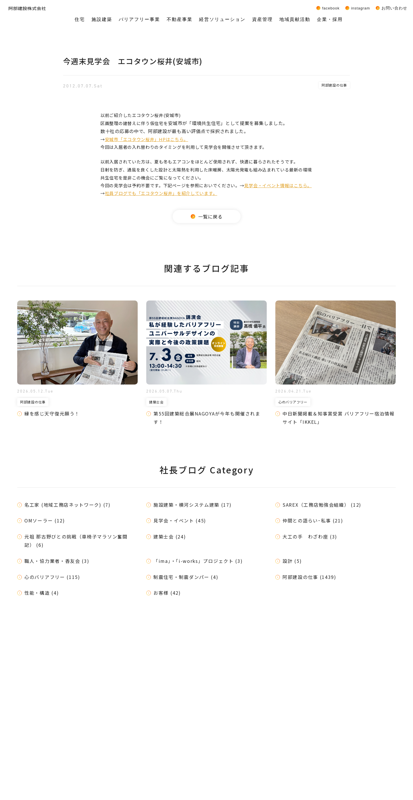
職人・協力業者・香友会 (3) (56, 560)
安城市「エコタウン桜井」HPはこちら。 (146, 139)
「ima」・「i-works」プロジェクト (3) (198, 560)
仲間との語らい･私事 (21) (313, 520)
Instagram (360, 8)
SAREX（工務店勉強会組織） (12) (322, 504)
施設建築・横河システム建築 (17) (192, 504)
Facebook (331, 8)
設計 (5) (292, 560)
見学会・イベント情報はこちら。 (278, 185)
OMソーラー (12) (44, 520)
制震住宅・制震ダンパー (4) (186, 576)
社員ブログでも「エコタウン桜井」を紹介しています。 (161, 193)
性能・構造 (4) (41, 592)
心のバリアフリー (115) (52, 576)
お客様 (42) (167, 592)
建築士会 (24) (169, 536)
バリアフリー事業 (139, 19)
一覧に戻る (207, 216)
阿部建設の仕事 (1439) (309, 576)
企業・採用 (330, 19)
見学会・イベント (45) (179, 520)
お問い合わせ (394, 8)
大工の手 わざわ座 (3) (310, 536)
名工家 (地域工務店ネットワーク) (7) (67, 504)
